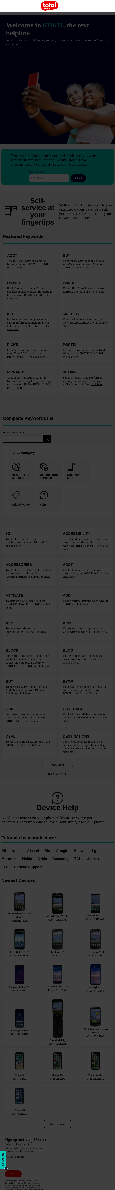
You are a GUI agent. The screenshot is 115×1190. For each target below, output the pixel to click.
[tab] (49, 498)
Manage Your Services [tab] (49, 471)
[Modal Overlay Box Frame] (4, 1160)
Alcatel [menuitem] (33, 851)
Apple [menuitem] (17, 851)
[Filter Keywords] (47, 439)
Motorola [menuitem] (9, 859)
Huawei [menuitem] (80, 851)
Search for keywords (13, 432)
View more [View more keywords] (57, 764)
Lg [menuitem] (94, 851)
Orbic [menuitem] (42, 859)
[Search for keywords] (23, 439)
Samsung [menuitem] (60, 859)
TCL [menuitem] (77, 859)
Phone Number (37, 172)
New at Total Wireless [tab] (20, 471)
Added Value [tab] (21, 498)
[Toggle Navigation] (9, 6)
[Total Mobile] (49, 6)
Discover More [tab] (73, 471)
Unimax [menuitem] (93, 859)
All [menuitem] (3, 851)
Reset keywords (57, 773)
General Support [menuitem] (28, 867)
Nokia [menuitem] (27, 859)
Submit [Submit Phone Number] (78, 178)
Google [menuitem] (62, 851)
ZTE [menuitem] (4, 867)
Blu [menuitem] (47, 851)
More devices (58, 1123)
